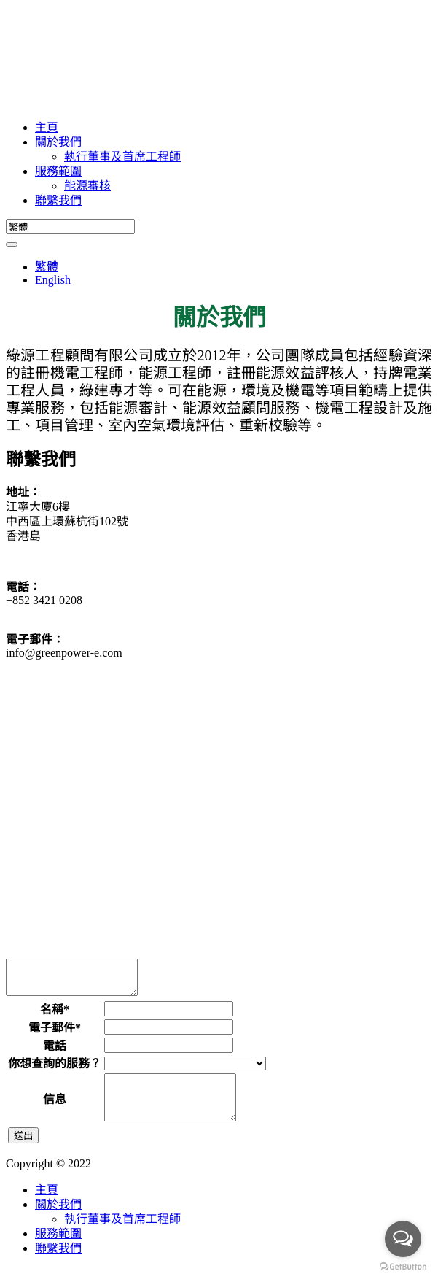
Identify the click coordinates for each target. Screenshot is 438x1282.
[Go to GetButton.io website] (403, 1267)
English (53, 280)
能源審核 (87, 185)
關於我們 (58, 142)
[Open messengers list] (403, 1239)
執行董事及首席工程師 (122, 156)
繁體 (46, 266)
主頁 (46, 127)
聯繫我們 (58, 200)
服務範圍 (58, 171)
